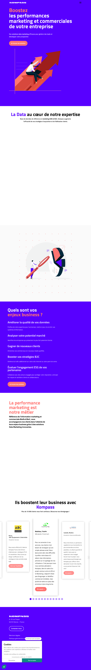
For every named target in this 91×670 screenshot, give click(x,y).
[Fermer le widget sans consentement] (33, 638)
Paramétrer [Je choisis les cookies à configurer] (12, 660)
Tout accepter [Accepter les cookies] (32, 660)
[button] (4, 666)
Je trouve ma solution (18, 42)
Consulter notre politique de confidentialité (14, 654)
